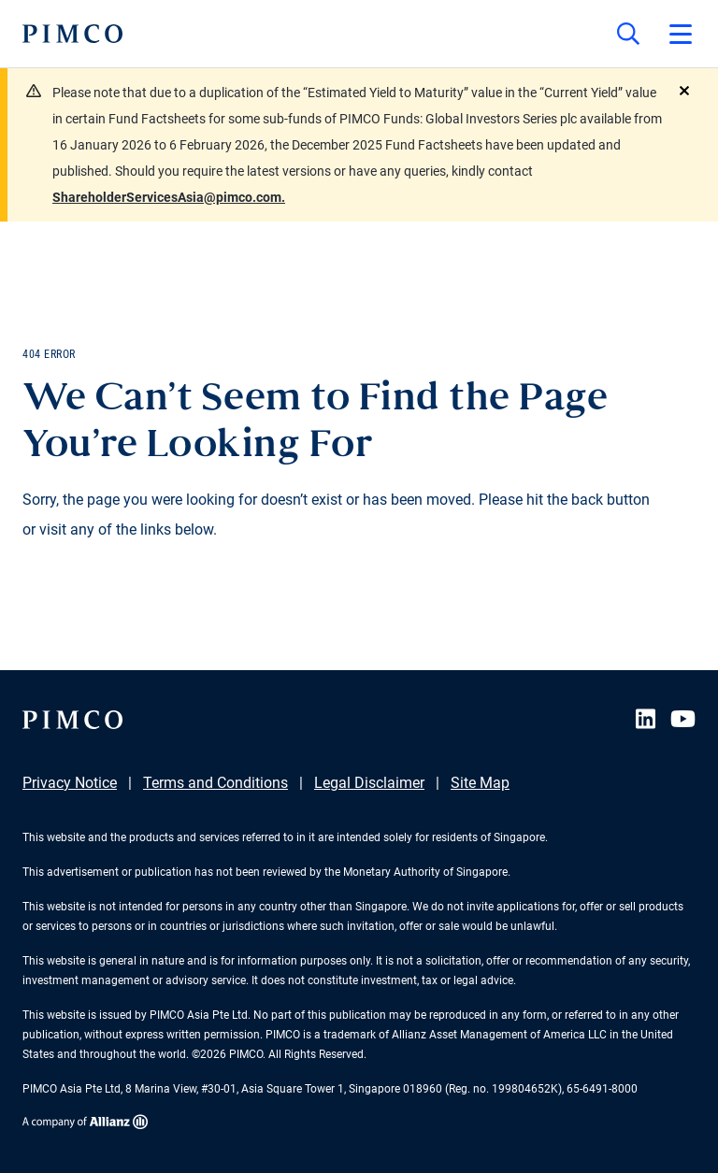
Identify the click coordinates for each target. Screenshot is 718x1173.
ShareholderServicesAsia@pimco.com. (168, 197)
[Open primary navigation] (681, 33)
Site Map (480, 783)
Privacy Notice (69, 783)
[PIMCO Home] (72, 33)
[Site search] (628, 33)
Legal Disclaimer (369, 783)
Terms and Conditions (215, 783)
